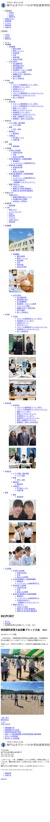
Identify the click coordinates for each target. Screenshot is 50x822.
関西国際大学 (9, 728)
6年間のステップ (19, 89)
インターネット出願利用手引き (24, 163)
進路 (10, 144)
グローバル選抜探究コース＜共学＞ (26, 85)
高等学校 (12, 102)
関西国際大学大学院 (12, 730)
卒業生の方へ (9, 19)
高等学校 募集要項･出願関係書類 (25, 594)
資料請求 (8, 25)
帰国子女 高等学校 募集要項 (23, 191)
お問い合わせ (13, 220)
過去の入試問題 (18, 157)
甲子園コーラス (18, 138)
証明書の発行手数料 (20, 199)
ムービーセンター (15, 212)
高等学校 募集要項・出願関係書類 (21, 174)
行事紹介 (12, 135)
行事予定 (8, 27)
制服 (10, 127)
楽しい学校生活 (18, 78)
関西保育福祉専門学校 (13, 732)
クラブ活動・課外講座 (17, 123)
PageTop (3, 779)
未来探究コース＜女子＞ (22, 87)
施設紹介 (12, 131)
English (11, 15)
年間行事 (16, 140)
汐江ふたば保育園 (11, 736)
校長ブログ (13, 210)
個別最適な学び (18, 66)
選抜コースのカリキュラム (22, 110)
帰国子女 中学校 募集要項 (22, 188)
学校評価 (16, 57)
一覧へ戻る (5, 718)
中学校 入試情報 (14, 150)
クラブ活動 (17, 125)
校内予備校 (17, 76)
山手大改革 (13, 61)
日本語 (11, 13)
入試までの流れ (18, 186)
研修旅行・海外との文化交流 (23, 119)
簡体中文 (12, 17)
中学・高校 (17, 129)
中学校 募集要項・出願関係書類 (20, 159)
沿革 (14, 55)
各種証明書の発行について (22, 197)
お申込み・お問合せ (20, 201)
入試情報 (8, 568)
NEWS (11, 214)
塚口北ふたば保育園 (12, 738)
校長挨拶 (16, 53)
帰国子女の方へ (14, 184)
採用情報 (8, 21)
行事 (14, 155)
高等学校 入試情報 (15, 165)
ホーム (7, 42)
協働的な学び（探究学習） (22, 74)
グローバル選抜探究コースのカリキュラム (28, 93)
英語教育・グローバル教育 (22, 70)
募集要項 (16, 161)
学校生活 (8, 471)
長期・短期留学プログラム (22, 116)
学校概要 (12, 47)
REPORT (12, 216)
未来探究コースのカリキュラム (24, 95)
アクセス (8, 23)
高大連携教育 (17, 68)
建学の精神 (17, 49)
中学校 (11, 83)
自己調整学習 (17, 63)
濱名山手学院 (17, 59)
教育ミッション (18, 51)
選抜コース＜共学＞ (20, 108)
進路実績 (16, 146)
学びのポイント (18, 91)
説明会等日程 (17, 152)
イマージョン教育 (19, 72)
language (8, 10)
